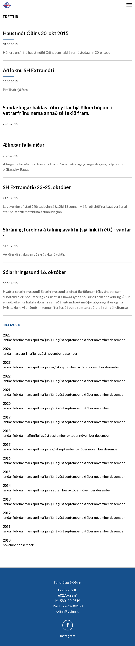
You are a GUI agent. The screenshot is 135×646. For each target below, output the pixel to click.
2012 (6, 513)
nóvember (102, 340)
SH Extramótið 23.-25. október (37, 187)
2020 (6, 403)
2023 (6, 362)
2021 (6, 390)
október (88, 340)
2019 (6, 417)
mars (28, 340)
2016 (6, 458)
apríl (35, 340)
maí (42, 340)
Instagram (67, 636)
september (73, 340)
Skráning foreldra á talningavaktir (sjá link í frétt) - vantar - (67, 232)
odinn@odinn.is (67, 611)
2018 (6, 431)
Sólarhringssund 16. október (34, 272)
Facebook (67, 625)
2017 (6, 444)
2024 (6, 349)
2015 (6, 472)
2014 (6, 485)
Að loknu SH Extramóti (28, 70)
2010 (6, 540)
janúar (8, 340)
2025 (6, 335)
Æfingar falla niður (24, 145)
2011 (6, 526)
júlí (53, 340)
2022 (6, 376)
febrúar (19, 340)
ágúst (60, 340)
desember (117, 340)
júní (48, 340)
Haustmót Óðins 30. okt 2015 (36, 33)
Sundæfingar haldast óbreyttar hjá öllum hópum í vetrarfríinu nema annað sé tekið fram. (57, 110)
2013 (6, 499)
